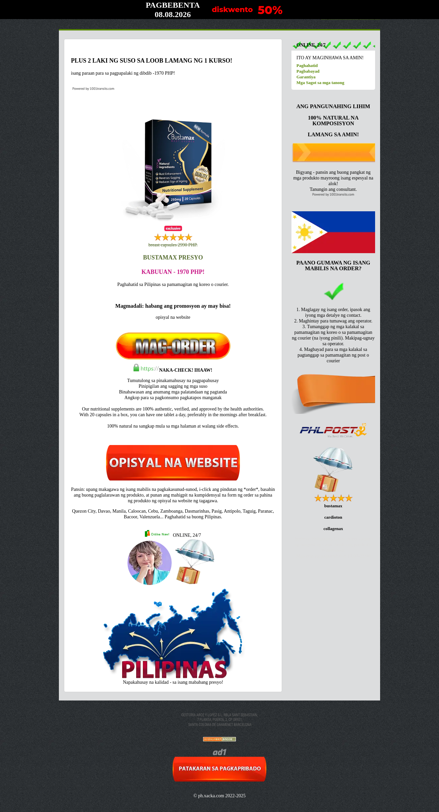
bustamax (333, 505)
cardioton (333, 517)
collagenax (333, 528)
